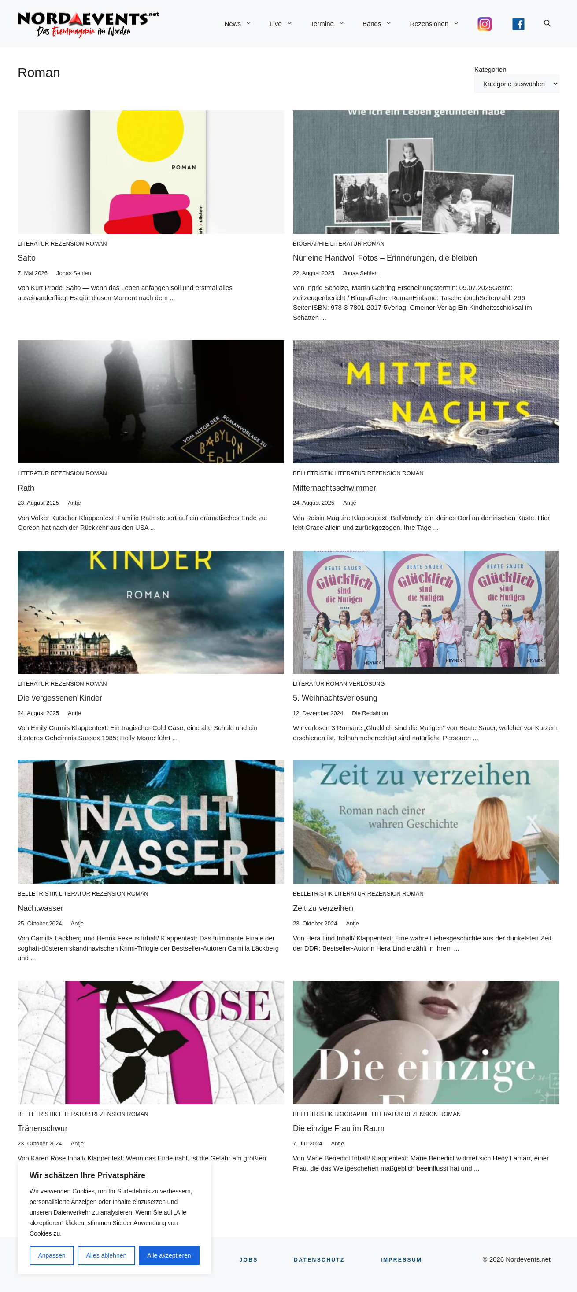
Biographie (311, 243)
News (242, 24)
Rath (26, 488)
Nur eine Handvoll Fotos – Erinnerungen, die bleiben (385, 257)
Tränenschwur (42, 1128)
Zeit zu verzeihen (323, 908)
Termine (332, 24)
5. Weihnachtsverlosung (335, 698)
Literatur (33, 243)
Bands (381, 24)
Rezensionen (439, 24)
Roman (96, 243)
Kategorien (490, 69)
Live (286, 24)
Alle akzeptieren (169, 1255)
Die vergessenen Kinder (60, 698)
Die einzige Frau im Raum (339, 1128)
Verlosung (367, 683)
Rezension (67, 243)
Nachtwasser (40, 908)
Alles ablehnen (106, 1255)
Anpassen (51, 1255)
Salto (27, 257)
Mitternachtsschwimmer (334, 488)
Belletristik (313, 473)
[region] (114, 1217)
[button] (547, 24)
